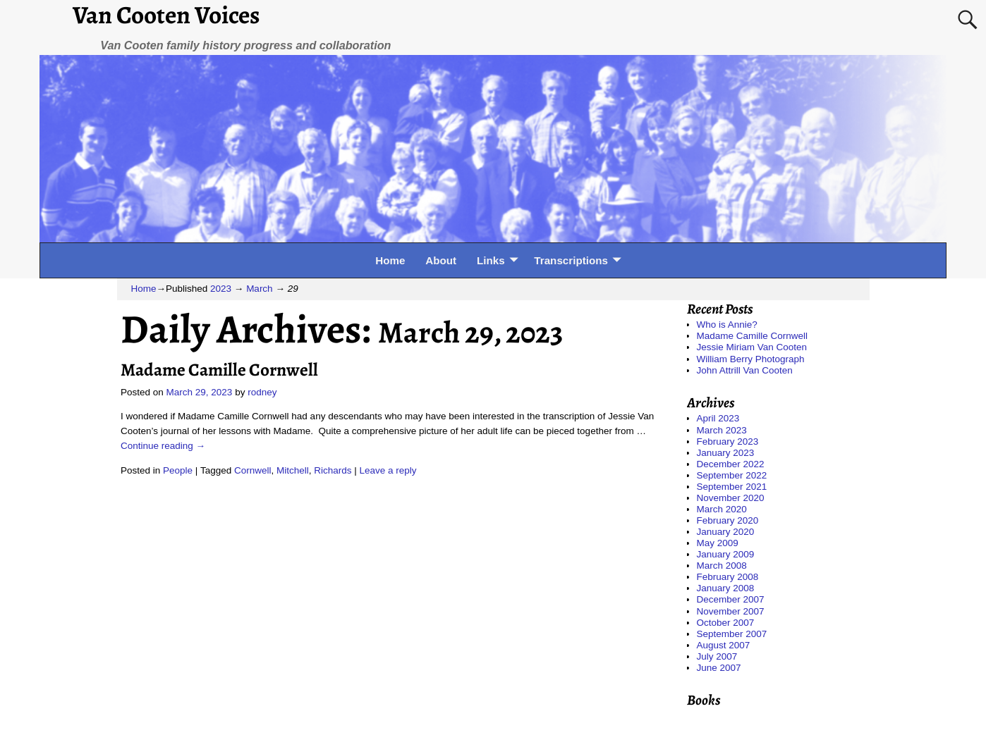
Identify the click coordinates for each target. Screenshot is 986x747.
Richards (332, 470)
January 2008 (726, 588)
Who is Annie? (727, 324)
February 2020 (728, 520)
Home (390, 260)
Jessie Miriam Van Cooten (752, 347)
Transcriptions (571, 260)
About (440, 260)
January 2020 (726, 531)
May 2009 (717, 543)
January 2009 (726, 554)
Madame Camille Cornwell (219, 369)
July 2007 (717, 656)
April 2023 (718, 418)
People (178, 470)
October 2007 (726, 622)
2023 (220, 288)
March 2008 (722, 565)
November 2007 (731, 611)
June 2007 (719, 667)
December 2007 (731, 599)
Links (491, 260)
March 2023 (722, 430)
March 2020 (722, 509)
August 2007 (723, 645)
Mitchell (292, 470)
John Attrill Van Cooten (745, 370)
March (259, 288)
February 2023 (728, 441)
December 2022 (731, 464)
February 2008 (728, 577)
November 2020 (731, 498)
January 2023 (726, 452)
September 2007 (732, 634)
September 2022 (732, 475)
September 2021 (732, 486)
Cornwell (253, 470)
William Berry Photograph (751, 359)
